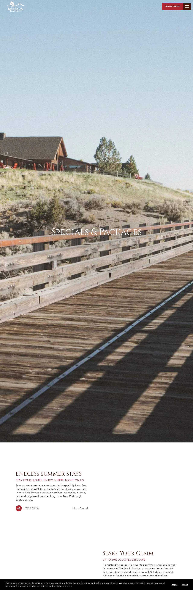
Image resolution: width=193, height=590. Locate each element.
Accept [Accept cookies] (185, 584)
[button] (27, 508)
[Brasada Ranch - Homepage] (13, 6)
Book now (172, 6)
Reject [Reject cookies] (174, 584)
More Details (80, 508)
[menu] (187, 6)
